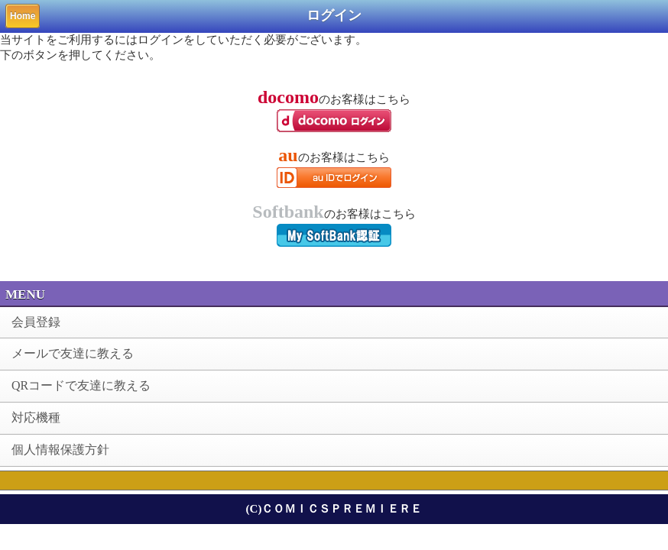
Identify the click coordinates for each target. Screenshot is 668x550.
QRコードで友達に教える (81, 385)
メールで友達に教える (72, 353)
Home (22, 16)
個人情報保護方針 (60, 449)
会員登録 (35, 321)
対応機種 (35, 417)
